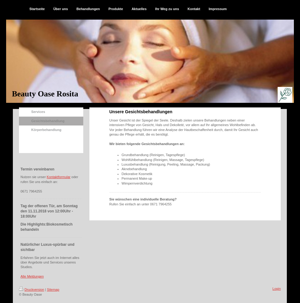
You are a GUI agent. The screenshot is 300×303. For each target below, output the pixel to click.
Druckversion (31, 289)
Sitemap (53, 289)
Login (276, 288)
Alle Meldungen (32, 276)
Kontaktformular (59, 177)
